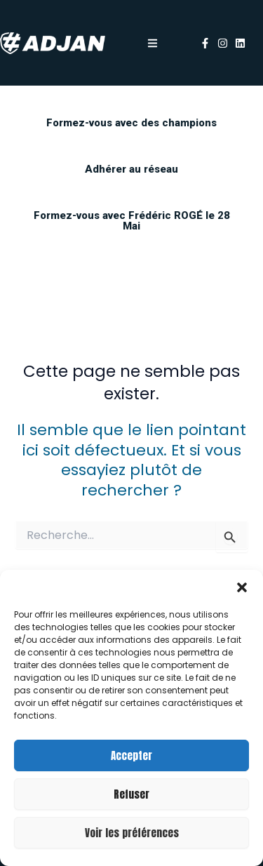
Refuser (131, 794)
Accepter (131, 755)
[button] (242, 587)
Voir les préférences (132, 833)
